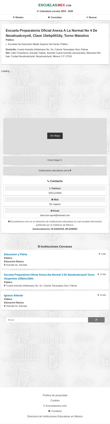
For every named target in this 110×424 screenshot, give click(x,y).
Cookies (55, 400)
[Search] (96, 319)
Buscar (91, 17)
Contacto (55, 411)
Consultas (55, 17)
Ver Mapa (55, 136)
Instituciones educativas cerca (55, 170)
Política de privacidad (55, 395)
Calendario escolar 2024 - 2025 (55, 11)
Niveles (18, 17)
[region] (55, 92)
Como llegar (55, 160)
